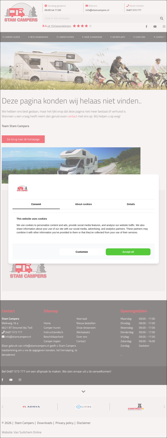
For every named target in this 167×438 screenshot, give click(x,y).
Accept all (128, 251)
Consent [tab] (36, 204)
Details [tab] (131, 204)
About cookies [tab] (83, 204)
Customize (82, 251)
